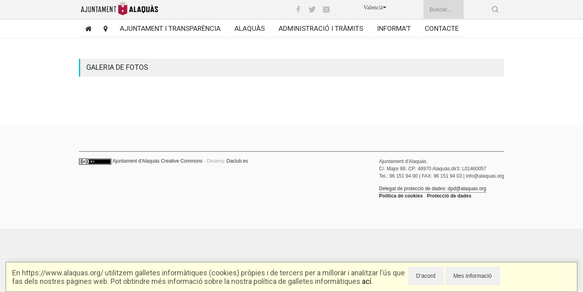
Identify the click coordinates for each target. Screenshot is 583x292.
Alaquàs (249, 28)
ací (366, 281)
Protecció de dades (449, 196)
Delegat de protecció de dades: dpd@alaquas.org (432, 188)
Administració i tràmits (321, 28)
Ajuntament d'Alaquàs (136, 161)
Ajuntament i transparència (170, 28)
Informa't (394, 28)
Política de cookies (401, 196)
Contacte (442, 28)
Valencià (375, 7)
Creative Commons (181, 161)
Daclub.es (237, 161)
